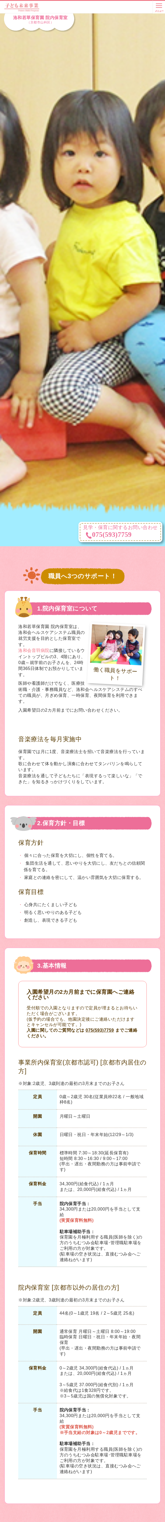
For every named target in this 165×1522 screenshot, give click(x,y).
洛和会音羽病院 (33, 650)
